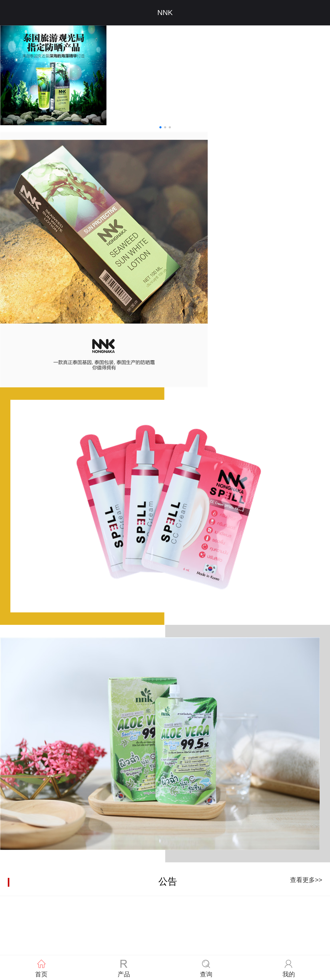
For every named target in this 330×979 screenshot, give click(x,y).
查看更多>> (306, 879)
